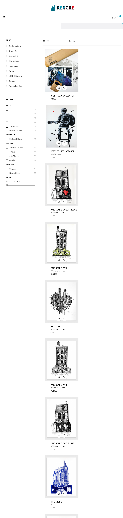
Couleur (21, 169)
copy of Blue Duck (101, 387)
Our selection (15, 46)
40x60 (21, 152)
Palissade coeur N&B (62, 271)
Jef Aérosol (97, 98)
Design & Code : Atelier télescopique (102, 502)
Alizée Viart (21, 126)
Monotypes (13, 66)
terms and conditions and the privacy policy (73, 467)
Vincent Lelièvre (58, 157)
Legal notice (98, 506)
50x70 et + (21, 156)
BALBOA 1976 (97, 329)
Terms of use (98, 509)
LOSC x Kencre (15, 76)
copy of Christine (61, 329)
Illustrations (14, 61)
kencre (66, 7)
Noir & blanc (21, 173)
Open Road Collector (62, 96)
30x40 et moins (21, 147)
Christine (96, 271)
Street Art (13, 51)
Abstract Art (14, 56)
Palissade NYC (99, 154)
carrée (21, 160)
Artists (95, 512)
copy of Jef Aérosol (102, 96)
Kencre (12, 81)
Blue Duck (56, 387)
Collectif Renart (21, 139)
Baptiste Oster (21, 131)
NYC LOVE (56, 212)
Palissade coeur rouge (64, 154)
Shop (8, 40)
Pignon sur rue (15, 86)
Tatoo (11, 71)
